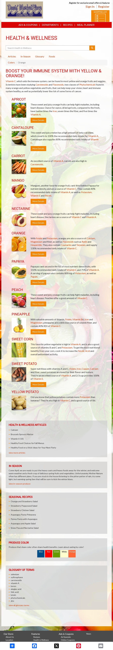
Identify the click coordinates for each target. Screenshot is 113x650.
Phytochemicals (87, 84)
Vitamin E (35, 195)
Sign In (90, 6)
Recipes (68, 24)
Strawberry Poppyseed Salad (24, 506)
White (64, 552)
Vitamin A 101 (17, 438)
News (88, 634)
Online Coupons (68, 640)
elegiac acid (16, 589)
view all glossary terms (19, 605)
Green (56, 552)
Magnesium (37, 241)
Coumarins (66, 244)
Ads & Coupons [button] (28, 24)
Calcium (91, 238)
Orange (72, 552)
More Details (38, 120)
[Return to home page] (24, 9)
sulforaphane (17, 577)
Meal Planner (85, 24)
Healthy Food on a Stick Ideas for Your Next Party (33, 447)
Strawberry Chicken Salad (22, 510)
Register (103, 6)
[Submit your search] (92, 47)
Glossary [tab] (39, 56)
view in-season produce (19, 483)
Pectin (48, 195)
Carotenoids (42, 84)
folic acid (15, 592)
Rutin (84, 241)
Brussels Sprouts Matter (22, 434)
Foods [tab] (52, 56)
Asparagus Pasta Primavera (23, 514)
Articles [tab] (12, 56)
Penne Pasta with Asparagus (24, 519)
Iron (55, 111)
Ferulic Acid (84, 350)
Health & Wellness (41, 640)
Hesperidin (36, 244)
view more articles (17, 452)
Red (48, 552)
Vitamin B (77, 319)
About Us (10, 637)
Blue (41, 552)
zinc (12, 601)
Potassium (86, 192)
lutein (13, 595)
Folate (39, 238)
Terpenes (80, 244)
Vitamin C (11, 81)
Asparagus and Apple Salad (23, 523)
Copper (85, 368)
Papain (34, 276)
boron (13, 586)
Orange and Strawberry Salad (24, 501)
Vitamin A (36, 114)
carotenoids (16, 580)
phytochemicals (18, 598)
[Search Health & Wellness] (48, 47)
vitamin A (15, 583)
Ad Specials (66, 637)
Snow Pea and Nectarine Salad (25, 528)
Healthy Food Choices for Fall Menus (27, 443)
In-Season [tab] (25, 56)
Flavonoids (58, 84)
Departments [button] (50, 24)
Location (9, 640)
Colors (11, 62)
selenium (15, 574)
